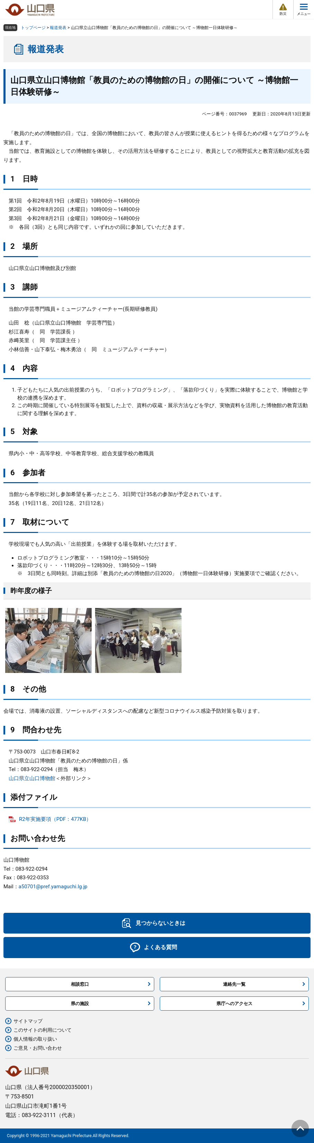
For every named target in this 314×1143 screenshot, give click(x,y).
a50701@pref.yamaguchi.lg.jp (53, 886)
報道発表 (58, 27)
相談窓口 (80, 984)
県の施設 (80, 1003)
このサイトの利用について (42, 1030)
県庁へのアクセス (234, 1003)
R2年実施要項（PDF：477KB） (55, 819)
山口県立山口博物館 (32, 778)
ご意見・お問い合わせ (37, 1048)
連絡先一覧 (234, 984)
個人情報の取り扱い (35, 1039)
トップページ (33, 27)
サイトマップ (28, 1021)
